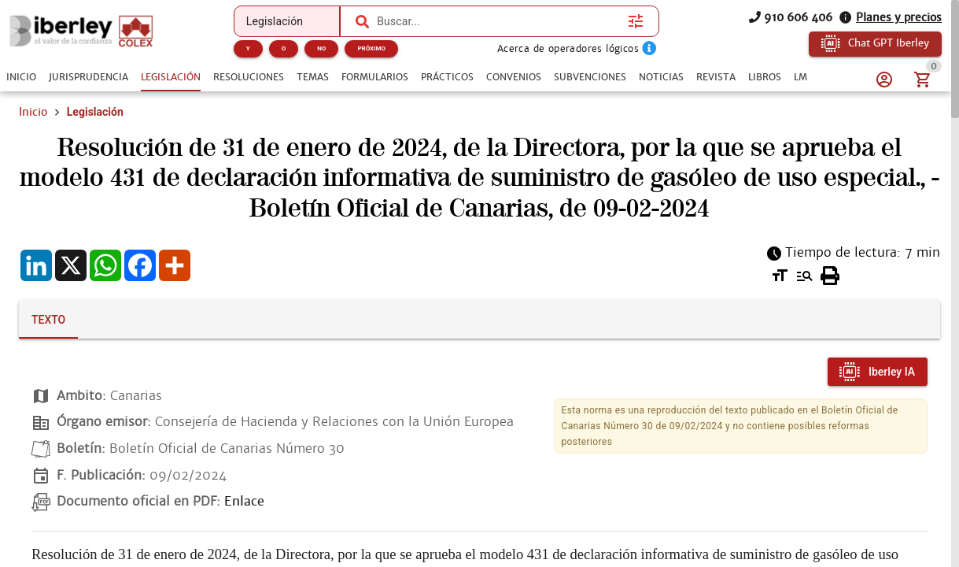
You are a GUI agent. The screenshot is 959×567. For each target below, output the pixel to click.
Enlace (244, 501)
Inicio (33, 112)
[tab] (21, 77)
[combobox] (498, 21)
